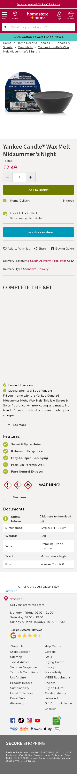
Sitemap (16, 657)
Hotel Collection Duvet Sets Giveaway (21, 698)
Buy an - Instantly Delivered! (55, 693)
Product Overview (20, 385)
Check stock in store (38, 232)
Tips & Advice (20, 662)
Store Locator (20, 652)
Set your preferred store (27, 605)
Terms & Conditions (24, 672)
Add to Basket (38, 190)
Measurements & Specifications (30, 390)
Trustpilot (10, 591)
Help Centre (53, 646)
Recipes (50, 683)
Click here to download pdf (55, 519)
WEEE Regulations (58, 677)
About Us (16, 646)
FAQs (48, 657)
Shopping (25, 743)
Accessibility (53, 672)
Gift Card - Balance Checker (58, 706)
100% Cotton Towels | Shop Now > (38, 37)
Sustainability (19, 688)
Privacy (50, 667)
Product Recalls (21, 683)
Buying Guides (55, 662)
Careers (50, 652)
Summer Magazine (23, 667)
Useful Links (18, 677)
